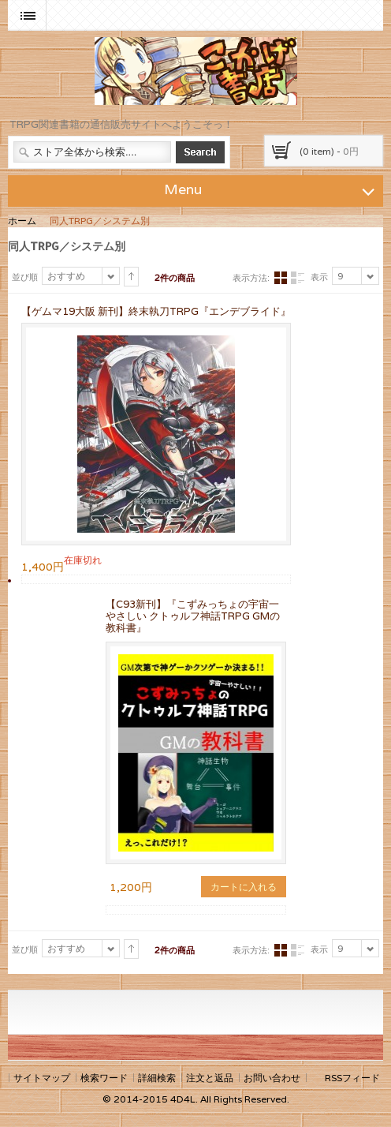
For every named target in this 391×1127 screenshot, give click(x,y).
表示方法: (251, 277)
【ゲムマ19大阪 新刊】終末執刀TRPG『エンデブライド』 (156, 311)
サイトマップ (41, 1078)
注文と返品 (209, 1078)
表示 (319, 277)
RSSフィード (352, 1078)
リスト (297, 278)
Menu (272, 189)
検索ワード (104, 1078)
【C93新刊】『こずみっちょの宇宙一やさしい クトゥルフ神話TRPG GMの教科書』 (193, 616)
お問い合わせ (272, 1078)
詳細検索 (157, 1078)
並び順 (25, 277)
